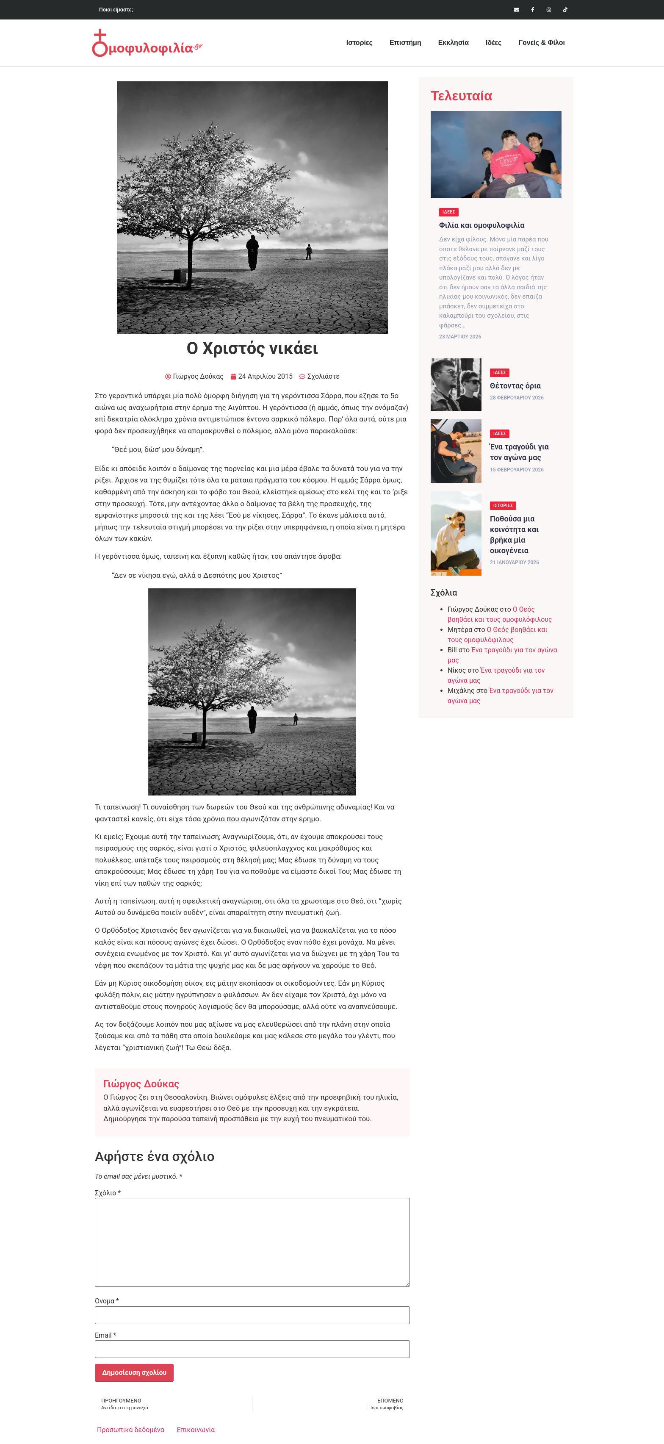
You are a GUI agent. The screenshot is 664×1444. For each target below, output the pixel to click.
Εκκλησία (453, 42)
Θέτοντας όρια (515, 385)
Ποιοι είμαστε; (116, 10)
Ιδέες (493, 42)
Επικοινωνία (196, 1430)
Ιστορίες (359, 42)
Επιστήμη (405, 42)
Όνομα (107, 1301)
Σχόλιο (108, 1193)
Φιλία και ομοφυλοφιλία (481, 225)
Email (105, 1335)
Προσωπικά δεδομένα (130, 1430)
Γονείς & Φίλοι (541, 42)
